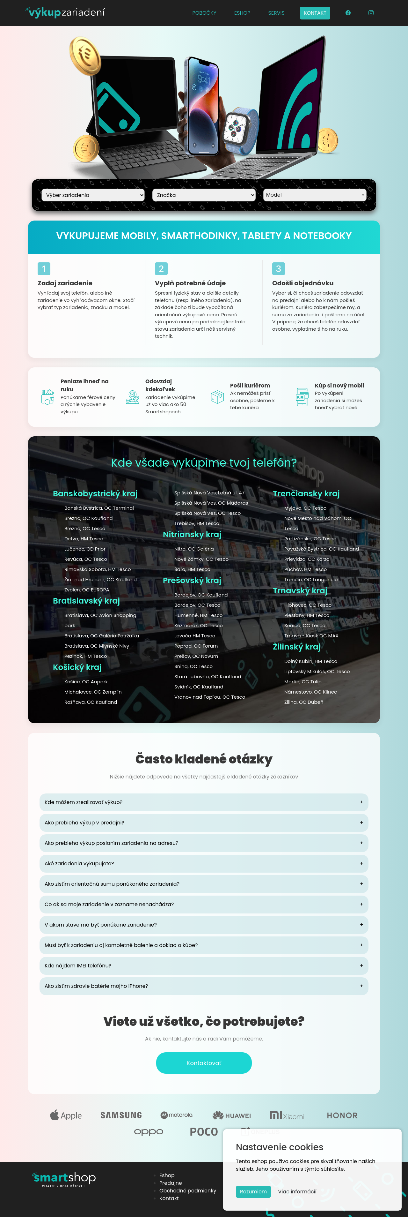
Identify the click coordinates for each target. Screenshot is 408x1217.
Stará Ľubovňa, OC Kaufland (207, 676)
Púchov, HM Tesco (305, 569)
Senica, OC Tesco (304, 625)
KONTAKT (315, 13)
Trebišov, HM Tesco (196, 523)
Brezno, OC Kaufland (88, 518)
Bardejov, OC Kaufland (201, 594)
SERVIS (276, 13)
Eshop (167, 1175)
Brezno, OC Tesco (84, 528)
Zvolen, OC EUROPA (86, 589)
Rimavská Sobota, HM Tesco (97, 569)
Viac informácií (297, 1191)
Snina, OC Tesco (193, 666)
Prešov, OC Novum (196, 656)
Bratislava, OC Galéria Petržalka (101, 635)
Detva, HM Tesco (83, 538)
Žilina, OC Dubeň (304, 702)
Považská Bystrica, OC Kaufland (321, 548)
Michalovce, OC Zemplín (93, 691)
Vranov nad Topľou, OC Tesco (209, 697)
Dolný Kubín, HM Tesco (310, 661)
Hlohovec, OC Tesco (308, 605)
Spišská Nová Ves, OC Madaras (211, 503)
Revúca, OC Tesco (85, 559)
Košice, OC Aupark (86, 681)
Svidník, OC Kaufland (198, 686)
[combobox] (315, 195)
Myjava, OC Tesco (305, 508)
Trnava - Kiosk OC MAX (311, 635)
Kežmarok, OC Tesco (198, 625)
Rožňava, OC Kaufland (90, 702)
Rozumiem (253, 1191)
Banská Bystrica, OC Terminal (99, 508)
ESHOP (242, 13)
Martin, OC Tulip (303, 681)
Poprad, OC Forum (196, 645)
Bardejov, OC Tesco (197, 605)
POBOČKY (204, 13)
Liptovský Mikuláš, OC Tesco (317, 671)
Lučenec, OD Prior (85, 548)
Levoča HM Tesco (194, 635)
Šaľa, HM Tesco (192, 569)
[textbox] (315, 194)
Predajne (170, 1183)
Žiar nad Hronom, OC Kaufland (100, 579)
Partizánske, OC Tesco (310, 538)
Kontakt (169, 1198)
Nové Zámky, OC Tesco (201, 559)
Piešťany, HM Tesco (306, 615)
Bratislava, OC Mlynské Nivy (96, 645)
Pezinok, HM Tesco (85, 656)
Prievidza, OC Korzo (306, 559)
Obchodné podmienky (187, 1190)
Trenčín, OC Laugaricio (311, 579)
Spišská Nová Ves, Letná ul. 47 (209, 492)
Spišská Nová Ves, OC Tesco (207, 513)
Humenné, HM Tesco (198, 615)
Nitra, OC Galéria (194, 548)
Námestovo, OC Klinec (310, 691)
